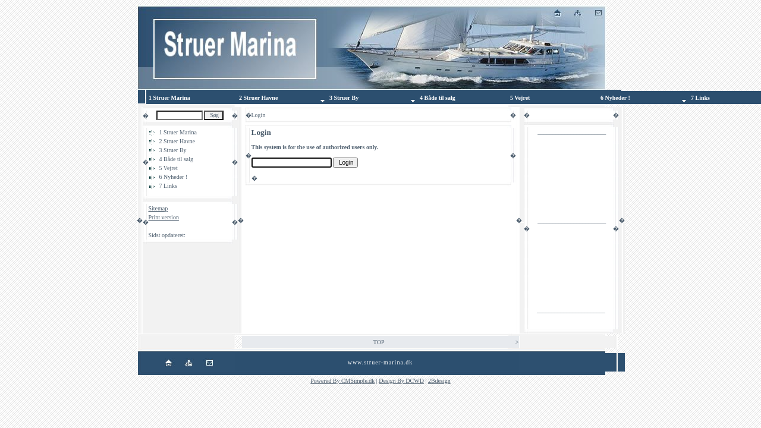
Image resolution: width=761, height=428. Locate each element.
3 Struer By (173, 150)
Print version (164, 217)
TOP (379, 342)
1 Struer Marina (178, 132)
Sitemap (158, 208)
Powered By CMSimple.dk (342, 380)
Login (156, 226)
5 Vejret (168, 168)
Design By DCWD (401, 380)
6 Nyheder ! (173, 177)
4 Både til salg (176, 159)
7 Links (168, 185)
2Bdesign (439, 380)
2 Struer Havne (177, 141)
